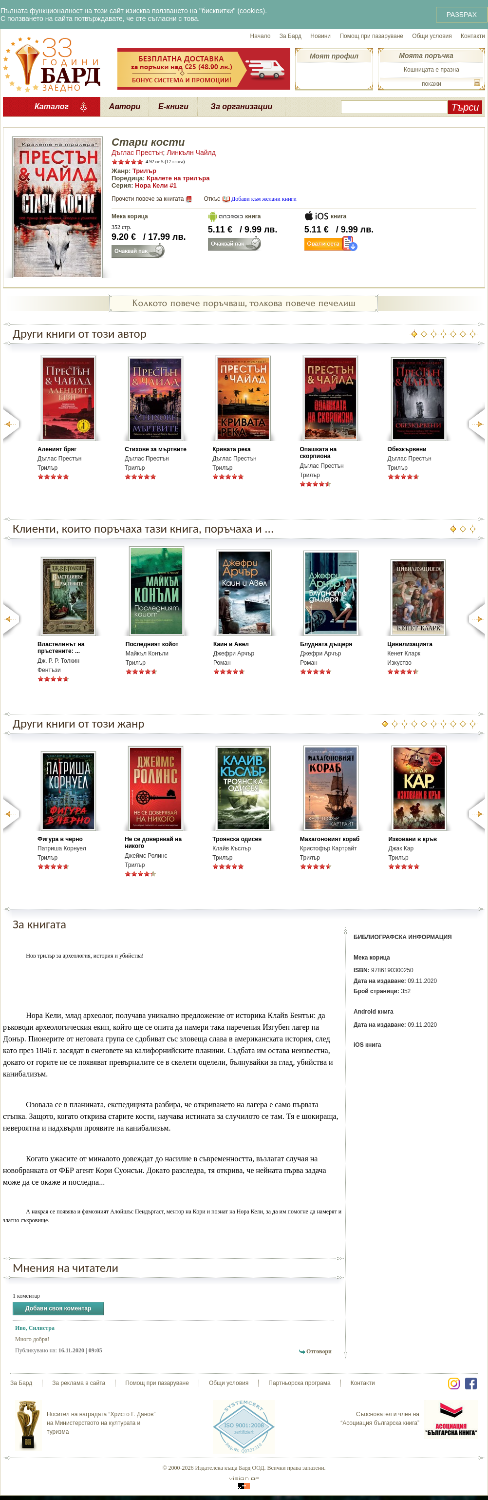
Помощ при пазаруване (371, 36)
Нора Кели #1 (156, 185)
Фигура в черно (60, 839)
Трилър (144, 170)
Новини (320, 36)
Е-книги (173, 106)
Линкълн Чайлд (191, 152)
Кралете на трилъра (178, 178)
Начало (260, 36)
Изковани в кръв (412, 839)
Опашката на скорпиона (318, 453)
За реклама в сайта (78, 1383)
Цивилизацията (409, 644)
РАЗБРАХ (462, 15)
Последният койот (152, 644)
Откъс (212, 198)
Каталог (52, 106)
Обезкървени (407, 449)
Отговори (319, 1351)
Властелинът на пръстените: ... (61, 647)
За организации (242, 106)
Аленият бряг (57, 449)
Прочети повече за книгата (148, 198)
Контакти (473, 36)
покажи (431, 83)
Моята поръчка (426, 55)
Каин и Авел (231, 644)
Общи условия (431, 36)
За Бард (290, 36)
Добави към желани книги (264, 198)
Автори (124, 106)
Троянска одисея (237, 839)
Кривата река (231, 449)
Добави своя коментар (58, 1308)
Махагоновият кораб (329, 839)
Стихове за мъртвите (156, 449)
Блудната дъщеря (326, 644)
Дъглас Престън (137, 152)
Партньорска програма (299, 1383)
